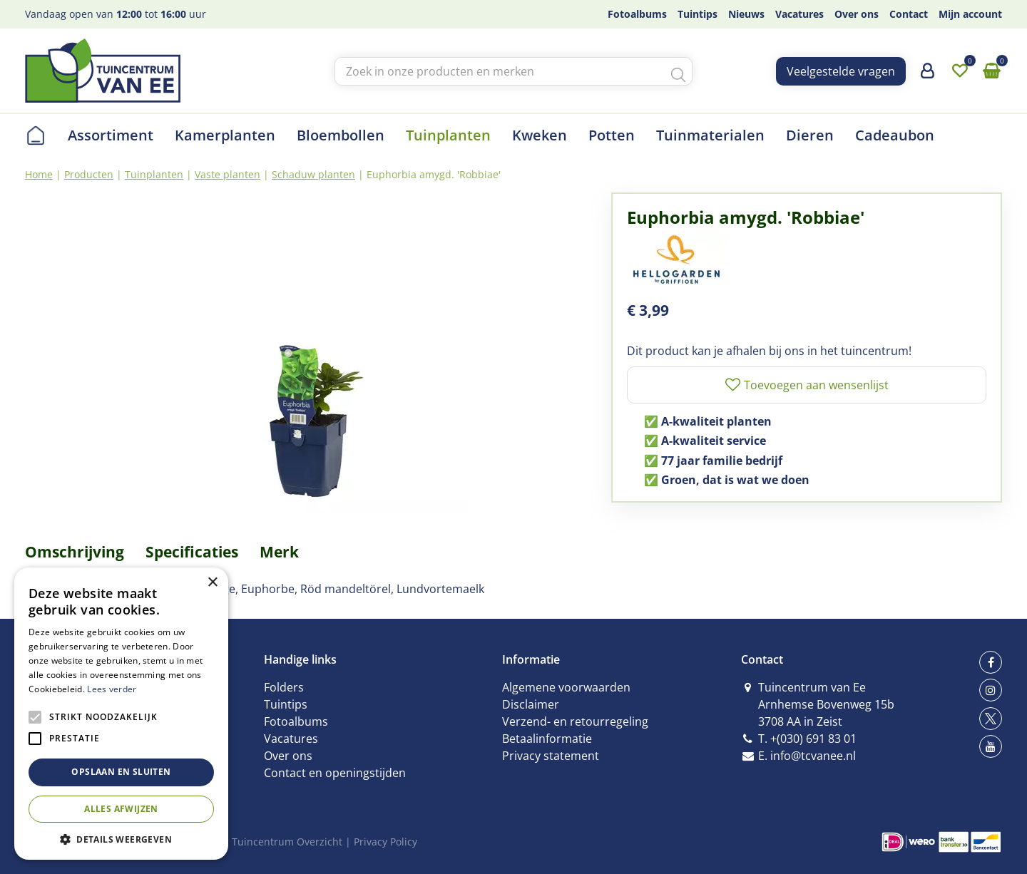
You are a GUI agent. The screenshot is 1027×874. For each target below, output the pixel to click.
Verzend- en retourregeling (575, 721)
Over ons (288, 756)
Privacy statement (550, 756)
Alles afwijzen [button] (121, 809)
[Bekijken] (991, 71)
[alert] (121, 713)
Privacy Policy (385, 841)
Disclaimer (530, 704)
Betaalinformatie (547, 738)
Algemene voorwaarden (566, 687)
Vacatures (291, 738)
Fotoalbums (296, 721)
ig (990, 690)
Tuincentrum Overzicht (287, 841)
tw (990, 718)
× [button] (212, 582)
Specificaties (191, 552)
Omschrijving (74, 552)
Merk (279, 552)
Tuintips (285, 704)
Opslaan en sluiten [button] (120, 772)
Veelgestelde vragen (841, 71)
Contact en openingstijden (335, 773)
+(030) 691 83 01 (813, 738)
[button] (121, 838)
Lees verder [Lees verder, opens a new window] (111, 689)
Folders (284, 687)
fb (990, 662)
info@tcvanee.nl (813, 756)
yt (990, 746)
